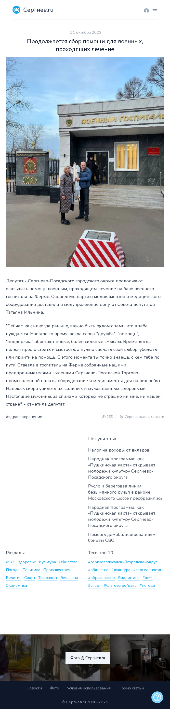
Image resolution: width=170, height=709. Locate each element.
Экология (69, 577)
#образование (101, 577)
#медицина (129, 577)
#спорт (94, 585)
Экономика (16, 585)
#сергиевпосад (147, 570)
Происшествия (56, 570)
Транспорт (47, 577)
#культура (120, 570)
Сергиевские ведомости (144, 417)
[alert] (157, 697)
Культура (47, 562)
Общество (68, 562)
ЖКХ (10, 562)
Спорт (29, 577)
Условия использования (89, 688)
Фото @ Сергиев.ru (87, 658)
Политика (31, 570)
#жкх (148, 577)
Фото (54, 688)
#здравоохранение (24, 417)
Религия (13, 577)
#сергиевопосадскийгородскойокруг (122, 562)
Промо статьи (131, 688)
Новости (34, 688)
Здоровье (27, 562)
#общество (98, 570)
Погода (12, 570)
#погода (147, 585)
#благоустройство (120, 585)
